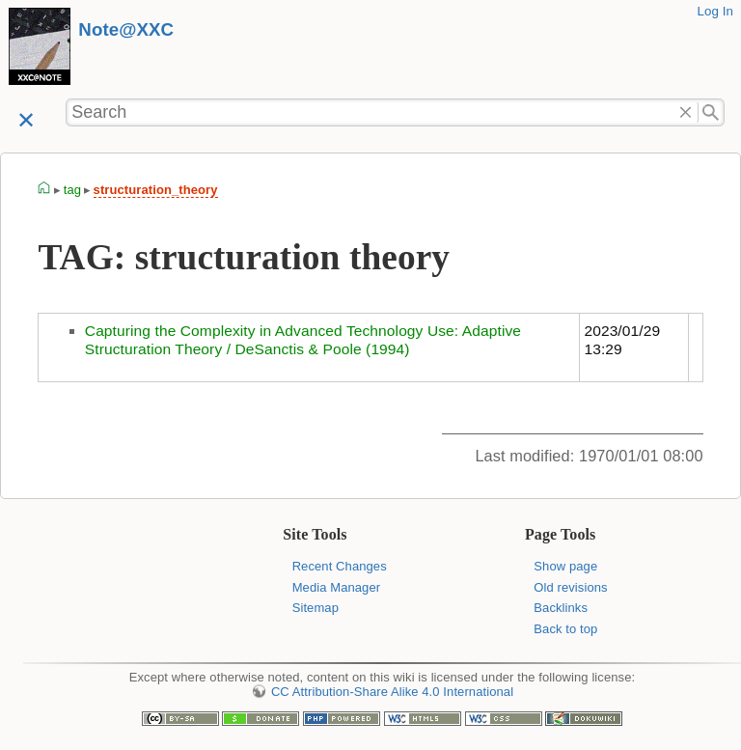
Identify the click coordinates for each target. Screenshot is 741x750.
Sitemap (315, 607)
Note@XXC (126, 29)
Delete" (685, 113)
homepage (44, 190)
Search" (712, 113)
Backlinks (561, 607)
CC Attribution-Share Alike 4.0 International (392, 691)
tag (72, 189)
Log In (715, 11)
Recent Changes (339, 566)
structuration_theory (156, 189)
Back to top (565, 629)
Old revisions (570, 587)
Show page (565, 566)
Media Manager (336, 587)
